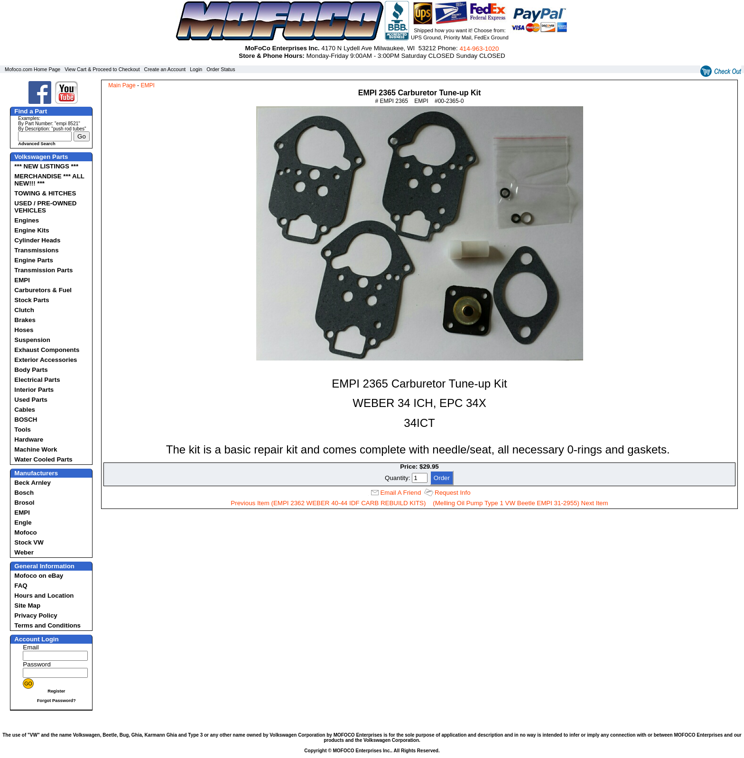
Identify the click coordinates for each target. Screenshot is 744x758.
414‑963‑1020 (479, 48)
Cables (24, 409)
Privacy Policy (35, 615)
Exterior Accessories (45, 359)
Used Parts (30, 399)
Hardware (28, 439)
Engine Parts (33, 260)
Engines (26, 220)
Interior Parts (34, 389)
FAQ (20, 585)
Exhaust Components (46, 349)
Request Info (453, 492)
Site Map (27, 605)
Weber (24, 552)
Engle (22, 522)
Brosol (24, 502)
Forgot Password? (56, 700)
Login (196, 69)
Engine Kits (31, 230)
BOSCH (25, 419)
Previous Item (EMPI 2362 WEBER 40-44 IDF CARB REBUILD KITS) (328, 503)
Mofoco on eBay (38, 575)
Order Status (220, 69)
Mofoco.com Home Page (32, 69)
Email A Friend (400, 492)
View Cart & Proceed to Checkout (102, 69)
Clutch (24, 310)
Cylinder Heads (37, 240)
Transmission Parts (43, 270)
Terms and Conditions (47, 625)
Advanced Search (36, 143)
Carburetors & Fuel (43, 290)
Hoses (23, 329)
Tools (22, 429)
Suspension (32, 339)
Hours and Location (44, 595)
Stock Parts (31, 300)
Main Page (121, 85)
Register (56, 691)
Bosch (24, 492)
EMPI (22, 280)
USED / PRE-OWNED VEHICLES (45, 207)
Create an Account (165, 69)
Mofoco (25, 532)
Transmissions (36, 250)
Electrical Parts (37, 379)
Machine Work (35, 449)
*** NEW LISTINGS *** (46, 166)
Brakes (24, 320)
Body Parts (30, 369)
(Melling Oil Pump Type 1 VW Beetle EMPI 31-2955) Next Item (520, 503)
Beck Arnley (32, 482)
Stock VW (28, 542)
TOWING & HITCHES (45, 193)
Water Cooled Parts (43, 459)
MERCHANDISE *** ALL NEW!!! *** (49, 180)
